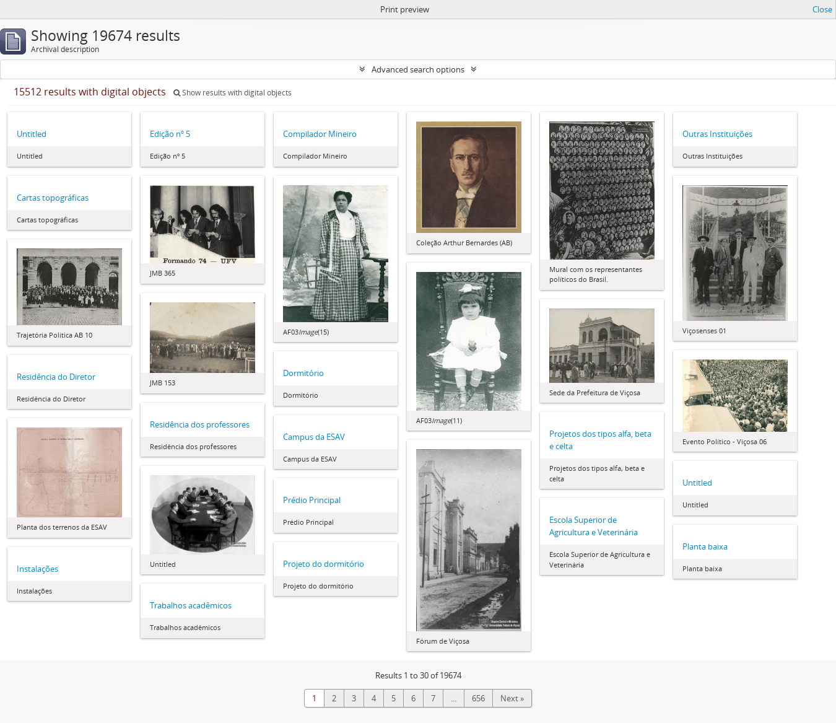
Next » (512, 698)
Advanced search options (418, 69)
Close (822, 9)
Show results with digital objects (232, 92)
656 (478, 698)
